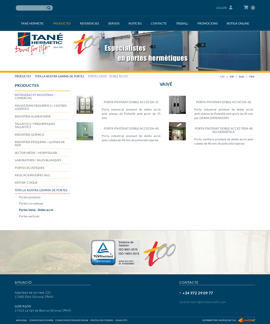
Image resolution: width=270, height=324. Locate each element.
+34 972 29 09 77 (197, 293)
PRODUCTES (23, 76)
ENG (241, 76)
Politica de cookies (101, 320)
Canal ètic (121, 320)
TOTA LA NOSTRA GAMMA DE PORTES (59, 76)
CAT (222, 76)
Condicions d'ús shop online (71, 320)
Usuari (224, 7)
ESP (232, 76)
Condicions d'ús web (41, 320)
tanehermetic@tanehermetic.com (202, 302)
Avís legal (21, 320)
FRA (251, 76)
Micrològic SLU (227, 320)
